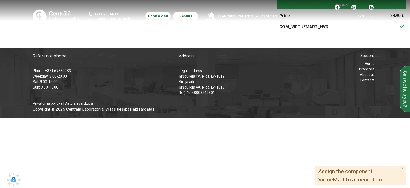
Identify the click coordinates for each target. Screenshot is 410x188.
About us (367, 75)
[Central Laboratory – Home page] (56, 16)
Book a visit (158, 16)
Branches (226, 16)
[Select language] (362, 16)
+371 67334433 (105, 14)
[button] (13, 179)
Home (370, 64)
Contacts (367, 80)
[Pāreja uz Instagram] (353, 6)
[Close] (402, 168)
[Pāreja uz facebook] (337, 6)
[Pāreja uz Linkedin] (371, 6)
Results (185, 16)
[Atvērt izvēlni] (257, 16)
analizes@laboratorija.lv (109, 18)
